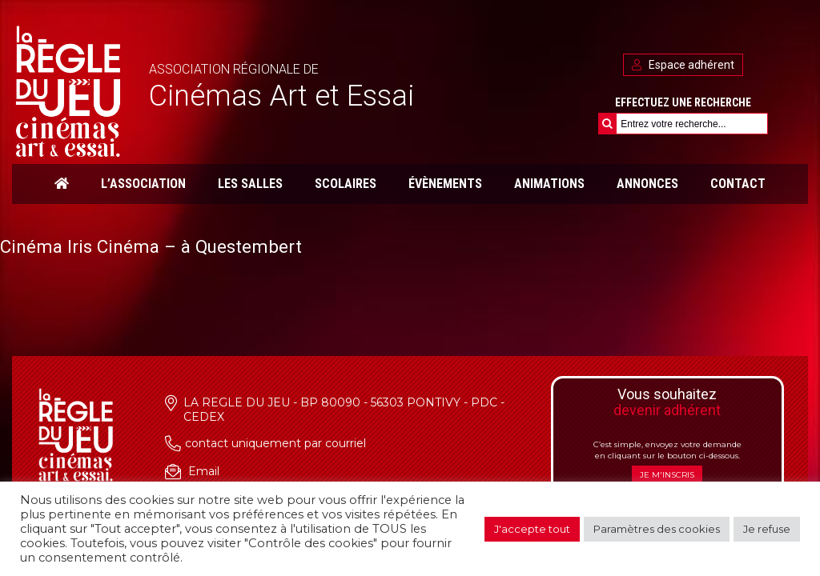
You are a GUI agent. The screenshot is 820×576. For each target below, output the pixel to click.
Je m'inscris (667, 475)
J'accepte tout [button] (532, 528)
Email (203, 471)
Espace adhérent (683, 64)
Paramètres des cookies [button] (656, 528)
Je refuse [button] (766, 528)
